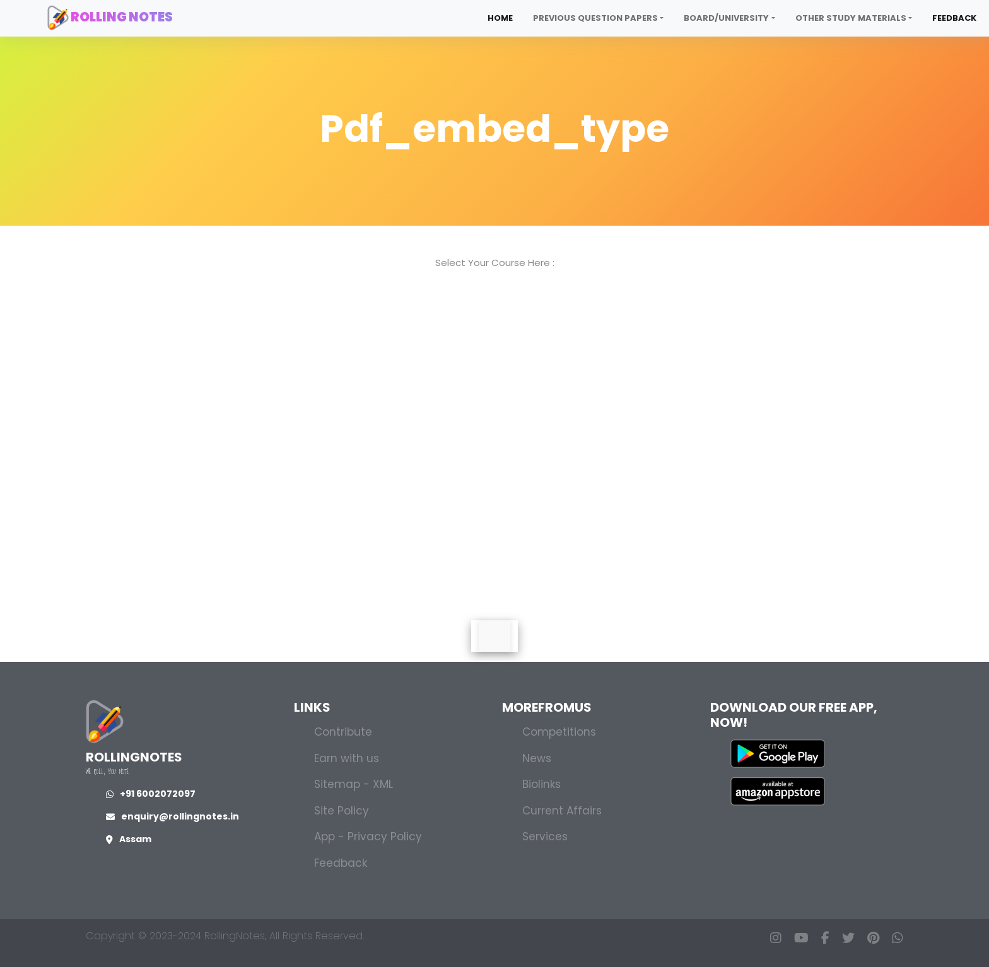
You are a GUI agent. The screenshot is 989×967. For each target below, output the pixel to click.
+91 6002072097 (151, 793)
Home (500, 18)
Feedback (954, 18)
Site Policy (341, 810)
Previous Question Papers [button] (595, 18)
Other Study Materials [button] (850, 18)
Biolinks (541, 784)
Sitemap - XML (353, 784)
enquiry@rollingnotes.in (172, 816)
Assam (128, 839)
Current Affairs (562, 810)
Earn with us (346, 758)
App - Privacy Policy (368, 836)
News (536, 758)
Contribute (343, 731)
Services (545, 836)
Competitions (559, 731)
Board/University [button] (726, 18)
